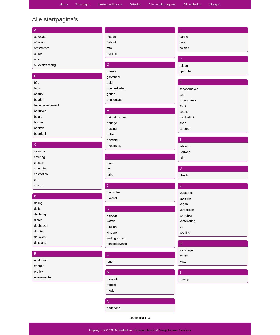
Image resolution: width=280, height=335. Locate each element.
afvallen (39, 42)
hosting (112, 128)
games (111, 71)
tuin (182, 157)
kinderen (112, 232)
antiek (38, 53)
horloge (112, 123)
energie (39, 266)
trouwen (185, 152)
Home (64, 4)
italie (110, 174)
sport (183, 123)
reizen (184, 65)
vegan (184, 204)
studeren (185, 128)
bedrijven (40, 111)
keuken (112, 226)
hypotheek (114, 145)
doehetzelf (41, 225)
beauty (38, 94)
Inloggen (214, 4)
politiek (184, 48)
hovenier (112, 140)
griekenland (115, 99)
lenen (110, 261)
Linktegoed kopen (110, 4)
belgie (38, 116)
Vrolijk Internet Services (175, 330)
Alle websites (192, 4)
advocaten (41, 36)
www (183, 261)
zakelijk (184, 279)
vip (181, 226)
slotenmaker (188, 100)
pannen (185, 36)
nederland (113, 308)
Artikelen (135, 4)
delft (37, 208)
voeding (185, 232)
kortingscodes (116, 238)
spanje (184, 111)
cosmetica (41, 174)
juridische (113, 192)
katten (111, 221)
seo (182, 94)
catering (39, 157)
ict (108, 169)
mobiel (111, 284)
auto (37, 59)
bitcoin (38, 122)
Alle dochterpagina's (162, 4)
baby (37, 88)
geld (110, 82)
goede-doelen (116, 88)
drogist (38, 231)
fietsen (111, 36)
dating (38, 203)
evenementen (43, 277)
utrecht (184, 175)
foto (109, 48)
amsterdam (41, 48)
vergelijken (187, 209)
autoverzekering (45, 65)
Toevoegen (82, 4)
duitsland (40, 242)
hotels (111, 134)
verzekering (187, 221)
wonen (184, 256)
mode (110, 290)
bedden (39, 99)
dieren (38, 220)
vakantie (185, 198)
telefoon (185, 146)
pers (182, 42)
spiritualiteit (187, 117)
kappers (112, 215)
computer (40, 168)
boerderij (40, 133)
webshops (186, 250)
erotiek (38, 271)
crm (36, 179)
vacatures (186, 192)
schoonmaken (189, 89)
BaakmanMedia (144, 330)
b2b (36, 82)
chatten (39, 162)
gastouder (113, 77)
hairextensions (116, 117)
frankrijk (112, 53)
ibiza (110, 163)
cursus (38, 185)
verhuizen (186, 215)
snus (183, 106)
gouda (111, 94)
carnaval (39, 151)
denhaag (40, 214)
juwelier (112, 198)
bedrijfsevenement (46, 105)
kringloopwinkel (117, 243)
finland (111, 42)
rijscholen (186, 71)
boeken (39, 128)
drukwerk (40, 237)
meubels (112, 279)
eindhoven (41, 260)
